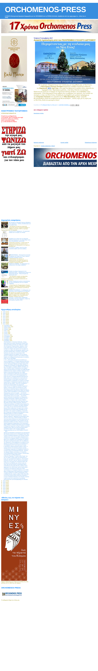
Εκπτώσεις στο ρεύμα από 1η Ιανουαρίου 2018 (14, 353)
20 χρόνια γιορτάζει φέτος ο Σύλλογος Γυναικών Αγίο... (16, 351)
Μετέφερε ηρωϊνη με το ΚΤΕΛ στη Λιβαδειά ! (13, 413)
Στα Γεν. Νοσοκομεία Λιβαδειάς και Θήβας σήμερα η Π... (16, 364)
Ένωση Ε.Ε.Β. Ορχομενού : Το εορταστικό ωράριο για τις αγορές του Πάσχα (19, 232)
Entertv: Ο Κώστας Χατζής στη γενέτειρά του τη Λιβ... (15, 387)
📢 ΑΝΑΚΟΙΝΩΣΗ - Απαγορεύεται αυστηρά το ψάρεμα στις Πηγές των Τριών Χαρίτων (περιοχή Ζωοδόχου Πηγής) (19, 256)
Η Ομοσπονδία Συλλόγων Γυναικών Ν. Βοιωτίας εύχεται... (16, 362)
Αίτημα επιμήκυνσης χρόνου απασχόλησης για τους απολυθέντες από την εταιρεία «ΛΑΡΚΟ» (19, 282)
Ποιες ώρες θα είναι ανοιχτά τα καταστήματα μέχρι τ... (15, 464)
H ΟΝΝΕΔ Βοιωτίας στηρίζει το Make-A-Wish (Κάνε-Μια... (16, 474)
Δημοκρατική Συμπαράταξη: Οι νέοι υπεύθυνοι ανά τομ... (16, 420)
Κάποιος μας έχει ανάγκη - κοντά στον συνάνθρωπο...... (16, 383)
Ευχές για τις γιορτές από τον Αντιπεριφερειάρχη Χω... (16, 375)
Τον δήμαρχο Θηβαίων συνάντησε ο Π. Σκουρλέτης (15, 452)
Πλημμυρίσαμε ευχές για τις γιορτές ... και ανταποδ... (15, 393)
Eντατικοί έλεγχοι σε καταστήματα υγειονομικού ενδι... (15, 379)
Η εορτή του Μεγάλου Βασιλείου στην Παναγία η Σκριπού (16, 435)
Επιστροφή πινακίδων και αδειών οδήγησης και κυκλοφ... (16, 421)
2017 (4, 323)
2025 (4, 491)
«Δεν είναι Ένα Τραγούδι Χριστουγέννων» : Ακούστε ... (16, 415)
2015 (4, 320)
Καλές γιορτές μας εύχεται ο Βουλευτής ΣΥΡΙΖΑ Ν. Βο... (16, 343)
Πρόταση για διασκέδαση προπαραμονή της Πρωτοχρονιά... (17, 432)
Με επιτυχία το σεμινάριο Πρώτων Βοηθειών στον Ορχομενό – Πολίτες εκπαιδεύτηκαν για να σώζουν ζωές (20, 223)
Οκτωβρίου (7, 337)
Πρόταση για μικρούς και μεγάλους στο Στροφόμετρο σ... (16, 443)
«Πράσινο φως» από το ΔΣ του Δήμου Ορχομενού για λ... (16, 436)
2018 (4, 480)
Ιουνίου (6, 332)
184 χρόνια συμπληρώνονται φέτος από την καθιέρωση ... (16, 440)
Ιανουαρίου (7, 325)
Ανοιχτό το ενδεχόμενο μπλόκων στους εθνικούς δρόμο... (16, 355)
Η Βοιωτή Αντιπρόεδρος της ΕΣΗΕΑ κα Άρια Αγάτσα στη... (16, 404)
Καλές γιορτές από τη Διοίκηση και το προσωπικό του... (16, 377)
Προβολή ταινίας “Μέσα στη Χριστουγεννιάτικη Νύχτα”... (16, 427)
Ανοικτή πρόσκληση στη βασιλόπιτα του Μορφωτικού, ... (16, 397)
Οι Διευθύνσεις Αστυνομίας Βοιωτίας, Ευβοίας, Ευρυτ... (16, 465)
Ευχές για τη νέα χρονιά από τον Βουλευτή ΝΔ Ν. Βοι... (16, 461)
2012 (4, 316)
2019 (4, 482)
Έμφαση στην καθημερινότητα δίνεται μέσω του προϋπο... (16, 357)
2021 (4, 485)
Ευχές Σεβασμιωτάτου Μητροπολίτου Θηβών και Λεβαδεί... (17, 390)
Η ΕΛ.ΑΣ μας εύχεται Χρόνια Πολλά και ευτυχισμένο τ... (16, 475)
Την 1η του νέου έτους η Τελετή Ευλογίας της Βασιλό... (16, 417)
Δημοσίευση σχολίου (39, 113)
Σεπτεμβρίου (7, 336)
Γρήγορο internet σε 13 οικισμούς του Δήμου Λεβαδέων (16, 405)
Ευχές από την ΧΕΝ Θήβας (10, 358)
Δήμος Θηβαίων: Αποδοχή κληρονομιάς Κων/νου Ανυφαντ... (17, 424)
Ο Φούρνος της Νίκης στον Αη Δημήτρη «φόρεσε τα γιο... (16, 350)
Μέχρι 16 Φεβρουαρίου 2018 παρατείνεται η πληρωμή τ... (16, 471)
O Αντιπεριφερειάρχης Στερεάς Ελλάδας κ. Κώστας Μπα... (16, 453)
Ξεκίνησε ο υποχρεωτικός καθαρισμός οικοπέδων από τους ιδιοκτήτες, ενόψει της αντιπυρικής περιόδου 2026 (19, 299)
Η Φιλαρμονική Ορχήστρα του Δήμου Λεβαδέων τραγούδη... (17, 426)
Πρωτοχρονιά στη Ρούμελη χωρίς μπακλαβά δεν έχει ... (16, 409)
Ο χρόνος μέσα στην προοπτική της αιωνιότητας (14, 478)
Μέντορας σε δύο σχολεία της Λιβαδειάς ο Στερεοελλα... (16, 410)
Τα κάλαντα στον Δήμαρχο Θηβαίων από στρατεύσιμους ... (17, 438)
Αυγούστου (7, 335)
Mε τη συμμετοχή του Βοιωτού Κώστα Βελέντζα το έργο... (16, 412)
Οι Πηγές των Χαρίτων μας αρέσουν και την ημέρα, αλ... (16, 348)
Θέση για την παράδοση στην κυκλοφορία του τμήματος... (16, 439)
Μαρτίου (6, 328)
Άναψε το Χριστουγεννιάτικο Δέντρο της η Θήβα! (14, 372)
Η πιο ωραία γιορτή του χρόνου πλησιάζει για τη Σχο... (16, 347)
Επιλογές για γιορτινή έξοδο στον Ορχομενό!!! (14, 384)
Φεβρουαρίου (7, 326)
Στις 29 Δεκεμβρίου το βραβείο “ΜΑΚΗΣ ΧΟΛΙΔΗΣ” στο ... (16, 366)
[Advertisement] (63, 127)
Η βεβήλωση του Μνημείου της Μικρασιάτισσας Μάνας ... (16, 365)
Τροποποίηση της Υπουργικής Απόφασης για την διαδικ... (16, 469)
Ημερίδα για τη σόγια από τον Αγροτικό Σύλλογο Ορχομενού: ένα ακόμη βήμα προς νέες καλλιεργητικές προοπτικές (19, 240)
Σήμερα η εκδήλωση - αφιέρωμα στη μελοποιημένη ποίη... (16, 416)
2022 (4, 487)
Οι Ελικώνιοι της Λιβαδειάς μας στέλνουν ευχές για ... (15, 463)
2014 (4, 319)
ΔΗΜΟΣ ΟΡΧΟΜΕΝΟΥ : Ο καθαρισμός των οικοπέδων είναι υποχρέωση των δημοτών (20, 290)
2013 (4, 317)
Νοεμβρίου (6, 339)
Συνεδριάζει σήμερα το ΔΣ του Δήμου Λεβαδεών (14, 428)
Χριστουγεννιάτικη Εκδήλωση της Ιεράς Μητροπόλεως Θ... (17, 419)
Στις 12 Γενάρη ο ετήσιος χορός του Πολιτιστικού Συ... (15, 457)
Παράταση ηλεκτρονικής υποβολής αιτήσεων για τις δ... (16, 398)
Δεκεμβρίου (7, 340)
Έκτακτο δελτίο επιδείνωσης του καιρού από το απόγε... (16, 408)
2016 (4, 322)
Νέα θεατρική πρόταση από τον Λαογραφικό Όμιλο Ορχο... (17, 434)
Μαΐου (5, 330)
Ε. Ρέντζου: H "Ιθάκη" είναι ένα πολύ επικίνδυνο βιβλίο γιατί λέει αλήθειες (18, 248)
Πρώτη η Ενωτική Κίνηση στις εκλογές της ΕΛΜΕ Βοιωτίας (17, 369)
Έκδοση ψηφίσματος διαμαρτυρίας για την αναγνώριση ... (16, 423)
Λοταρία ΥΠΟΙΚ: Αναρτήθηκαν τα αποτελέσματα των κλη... (16, 391)
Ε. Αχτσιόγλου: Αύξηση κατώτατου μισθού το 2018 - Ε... (16, 446)
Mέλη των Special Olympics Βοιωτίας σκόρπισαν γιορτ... (16, 401)
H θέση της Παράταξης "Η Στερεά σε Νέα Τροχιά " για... (16, 456)
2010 (4, 313)
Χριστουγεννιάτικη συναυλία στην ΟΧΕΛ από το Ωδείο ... (16, 344)
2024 (4, 490)
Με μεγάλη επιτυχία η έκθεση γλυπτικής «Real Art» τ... (16, 402)
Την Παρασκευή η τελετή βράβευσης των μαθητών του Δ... (16, 442)
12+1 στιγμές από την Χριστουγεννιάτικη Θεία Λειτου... (16, 406)
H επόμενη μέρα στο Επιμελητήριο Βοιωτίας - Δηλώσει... (16, 450)
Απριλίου (6, 329)
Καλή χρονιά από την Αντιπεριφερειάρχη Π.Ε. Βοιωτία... (16, 479)
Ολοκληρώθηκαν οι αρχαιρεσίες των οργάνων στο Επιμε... (16, 380)
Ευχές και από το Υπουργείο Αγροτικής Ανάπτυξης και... (16, 376)
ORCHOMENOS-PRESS (45, 9)
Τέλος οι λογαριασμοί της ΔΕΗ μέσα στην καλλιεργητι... (16, 373)
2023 (4, 488)
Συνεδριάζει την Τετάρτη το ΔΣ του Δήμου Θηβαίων (15, 399)
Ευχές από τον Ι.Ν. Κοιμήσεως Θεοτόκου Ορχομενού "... (16, 386)
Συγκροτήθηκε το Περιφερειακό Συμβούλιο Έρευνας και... (16, 382)
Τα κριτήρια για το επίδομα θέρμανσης (12, 454)
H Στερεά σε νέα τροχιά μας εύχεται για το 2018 (14, 468)
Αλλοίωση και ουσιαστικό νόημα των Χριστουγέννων (15, 388)
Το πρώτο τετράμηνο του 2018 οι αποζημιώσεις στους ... (16, 472)
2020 (4, 484)
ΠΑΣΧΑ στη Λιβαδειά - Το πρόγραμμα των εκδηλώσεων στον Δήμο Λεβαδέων (19, 264)
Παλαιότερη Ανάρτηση (91, 142)
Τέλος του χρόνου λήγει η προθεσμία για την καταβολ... (16, 368)
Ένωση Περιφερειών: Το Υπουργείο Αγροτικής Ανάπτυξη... (16, 361)
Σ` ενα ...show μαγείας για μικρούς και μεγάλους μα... (15, 359)
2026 (4, 493)
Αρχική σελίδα (64, 142)
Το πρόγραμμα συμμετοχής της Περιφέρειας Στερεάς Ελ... (16, 449)
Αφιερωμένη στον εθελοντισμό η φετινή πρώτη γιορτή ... (16, 467)
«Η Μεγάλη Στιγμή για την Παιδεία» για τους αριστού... (16, 354)
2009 (4, 311)
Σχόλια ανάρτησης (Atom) (48, 146)
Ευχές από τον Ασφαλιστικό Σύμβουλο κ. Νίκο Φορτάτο (16, 458)
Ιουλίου (6, 333)
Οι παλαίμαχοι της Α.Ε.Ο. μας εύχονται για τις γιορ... (15, 445)
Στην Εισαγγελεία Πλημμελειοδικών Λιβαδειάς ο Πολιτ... (16, 346)
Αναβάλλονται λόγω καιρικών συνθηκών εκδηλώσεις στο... (16, 370)
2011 (4, 314)
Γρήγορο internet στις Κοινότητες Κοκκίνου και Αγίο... (15, 447)
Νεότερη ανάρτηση (39, 142)
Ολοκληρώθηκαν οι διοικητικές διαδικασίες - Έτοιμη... (15, 342)
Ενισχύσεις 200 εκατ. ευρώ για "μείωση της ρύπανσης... (16, 460)
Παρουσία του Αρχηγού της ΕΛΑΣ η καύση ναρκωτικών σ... (17, 394)
